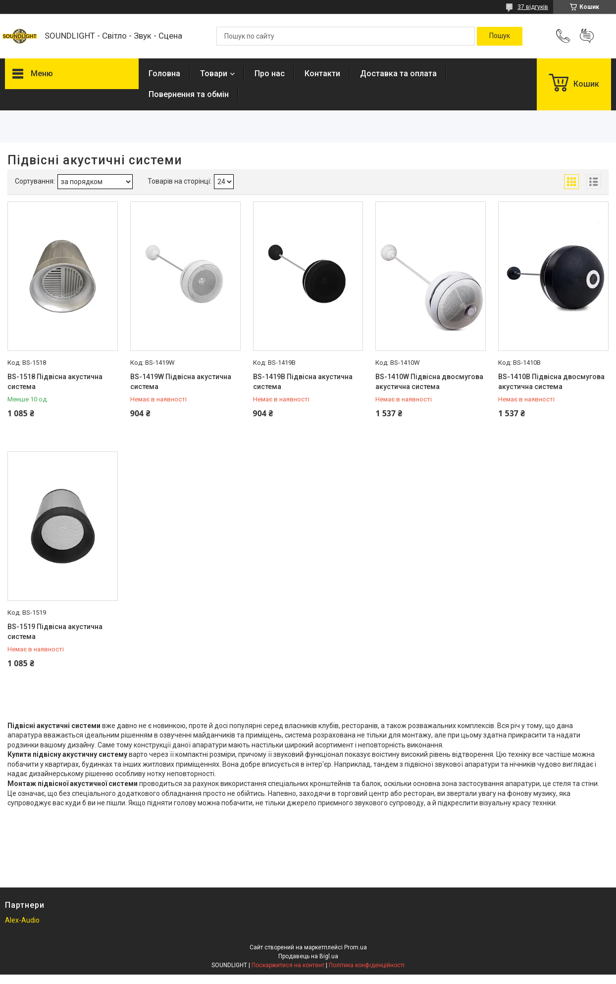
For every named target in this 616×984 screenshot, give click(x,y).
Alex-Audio (22, 920)
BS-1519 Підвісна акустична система (55, 631)
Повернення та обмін (189, 94)
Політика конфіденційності (367, 965)
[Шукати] (499, 36)
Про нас (270, 73)
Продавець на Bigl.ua (308, 956)
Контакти (322, 73)
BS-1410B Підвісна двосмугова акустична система (551, 382)
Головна (164, 73)
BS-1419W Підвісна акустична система (180, 382)
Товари (213, 73)
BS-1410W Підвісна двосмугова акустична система (429, 382)
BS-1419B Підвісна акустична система (303, 382)
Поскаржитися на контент (288, 965)
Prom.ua (355, 947)
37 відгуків (532, 6)
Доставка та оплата (398, 73)
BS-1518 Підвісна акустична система (55, 382)
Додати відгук (587, 36)
